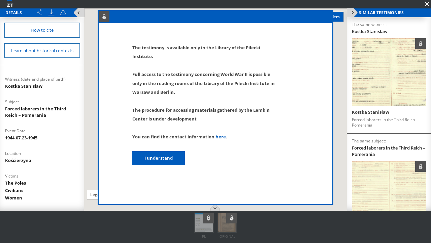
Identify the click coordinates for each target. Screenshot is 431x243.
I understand (158, 158)
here (221, 137)
